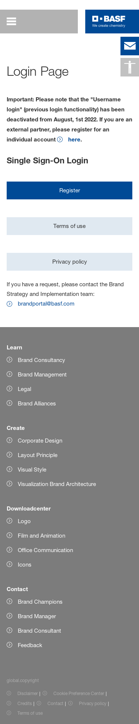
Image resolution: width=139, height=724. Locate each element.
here (74, 139)
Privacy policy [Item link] (92, 703)
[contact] (129, 46)
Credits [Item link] (24, 703)
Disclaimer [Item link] (27, 693)
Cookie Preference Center (78, 693)
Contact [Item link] (55, 703)
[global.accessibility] (129, 67)
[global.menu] (16, 21)
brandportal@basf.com (46, 303)
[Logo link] (108, 21)
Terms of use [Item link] (30, 713)
